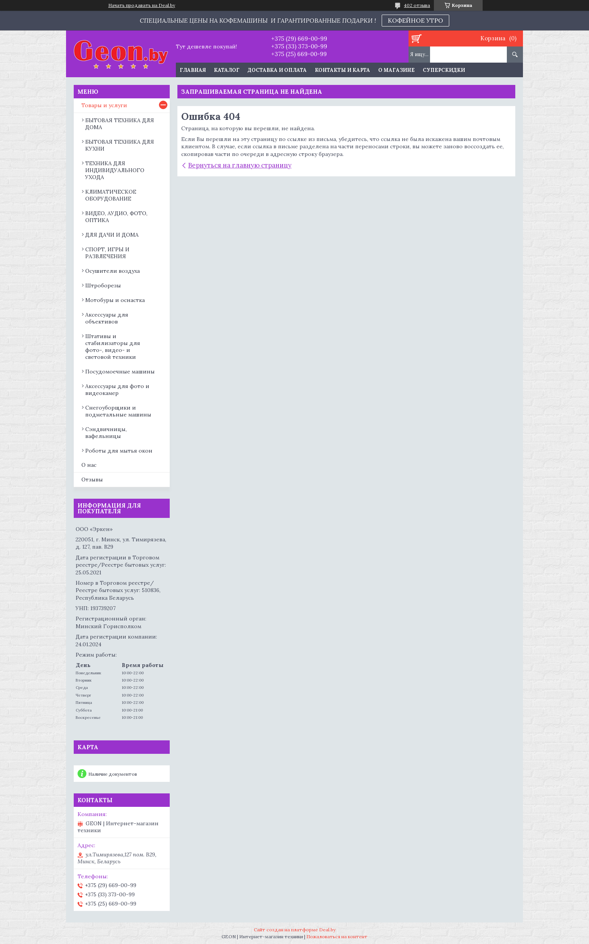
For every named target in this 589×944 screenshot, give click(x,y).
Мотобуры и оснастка (115, 300)
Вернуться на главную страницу (239, 165)
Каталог (227, 70)
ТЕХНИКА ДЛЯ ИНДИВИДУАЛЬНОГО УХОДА (114, 170)
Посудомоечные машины (120, 371)
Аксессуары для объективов (106, 318)
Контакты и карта (342, 70)
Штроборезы (103, 285)
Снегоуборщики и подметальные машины (118, 411)
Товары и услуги (104, 105)
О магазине (396, 70)
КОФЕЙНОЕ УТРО (415, 20)
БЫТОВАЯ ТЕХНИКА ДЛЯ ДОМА (119, 124)
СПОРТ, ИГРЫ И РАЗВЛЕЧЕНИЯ (107, 253)
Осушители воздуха (112, 270)
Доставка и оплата (277, 70)
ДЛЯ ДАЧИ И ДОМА (112, 234)
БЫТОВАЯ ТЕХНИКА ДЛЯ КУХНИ (119, 145)
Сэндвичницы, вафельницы (106, 433)
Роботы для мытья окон (118, 450)
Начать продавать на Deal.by (141, 5)
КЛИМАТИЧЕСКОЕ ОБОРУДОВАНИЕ (110, 195)
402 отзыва (417, 5)
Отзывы (92, 479)
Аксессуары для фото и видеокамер (117, 390)
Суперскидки (444, 70)
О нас (88, 464)
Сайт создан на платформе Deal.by (295, 929)
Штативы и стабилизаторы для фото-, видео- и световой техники (112, 346)
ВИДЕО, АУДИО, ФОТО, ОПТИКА (116, 217)
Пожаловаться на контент (336, 936)
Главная (193, 70)
